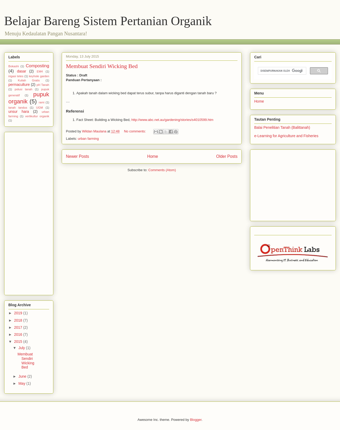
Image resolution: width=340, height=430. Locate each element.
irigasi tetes (15, 76)
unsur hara (18, 111)
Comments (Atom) (162, 170)
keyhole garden (39, 76)
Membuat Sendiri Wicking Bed (102, 66)
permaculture (19, 84)
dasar (21, 71)
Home (152, 156)
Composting (37, 65)
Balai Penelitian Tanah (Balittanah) (282, 127)
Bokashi (13, 66)
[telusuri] (281, 71)
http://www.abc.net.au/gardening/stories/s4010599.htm (172, 120)
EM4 (40, 71)
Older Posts (226, 156)
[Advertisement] (103, 41)
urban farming (88, 139)
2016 (18, 334)
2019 (18, 313)
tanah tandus (17, 107)
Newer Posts (77, 156)
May (22, 383)
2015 (18, 341)
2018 (18, 320)
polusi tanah (23, 89)
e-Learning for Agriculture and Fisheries (286, 136)
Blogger (195, 420)
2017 (18, 327)
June (22, 376)
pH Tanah (43, 84)
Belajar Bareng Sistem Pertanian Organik (108, 21)
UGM (39, 107)
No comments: (135, 131)
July (22, 348)
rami (41, 102)
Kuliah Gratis (29, 80)
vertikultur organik (37, 116)
